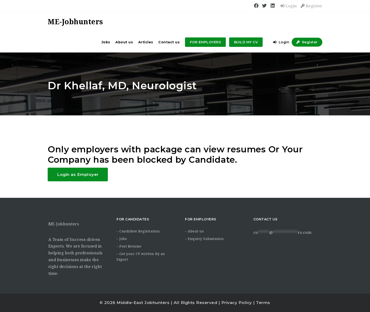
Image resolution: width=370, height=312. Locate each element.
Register (311, 6)
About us (124, 42)
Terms (263, 302)
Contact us (169, 42)
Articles (145, 42)
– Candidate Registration (138, 231)
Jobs (105, 42)
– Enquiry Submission (204, 239)
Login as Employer (78, 174)
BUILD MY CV (246, 42)
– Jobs (122, 239)
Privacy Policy (236, 302)
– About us (194, 231)
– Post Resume (129, 246)
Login (288, 6)
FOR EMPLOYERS (205, 42)
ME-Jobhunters (63, 224)
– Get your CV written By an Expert (141, 256)
